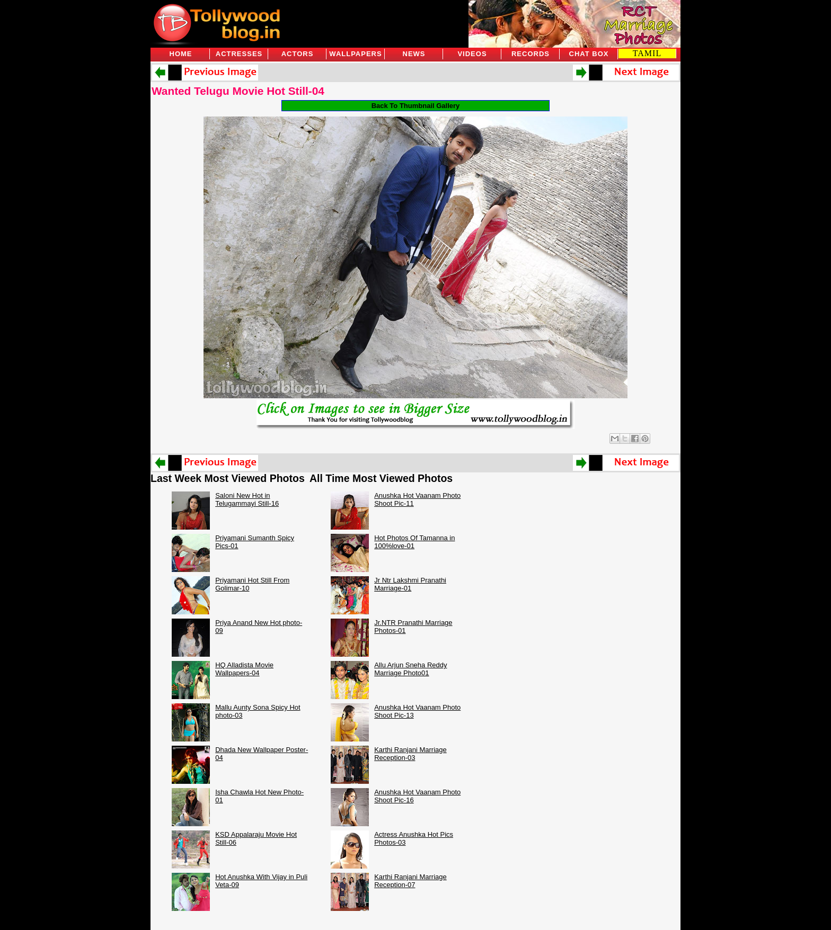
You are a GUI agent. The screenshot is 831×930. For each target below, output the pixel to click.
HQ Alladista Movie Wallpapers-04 (244, 669)
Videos (472, 54)
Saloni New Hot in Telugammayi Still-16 (247, 499)
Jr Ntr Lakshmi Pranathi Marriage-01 (410, 584)
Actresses (239, 54)
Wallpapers (355, 54)
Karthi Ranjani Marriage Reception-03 (410, 754)
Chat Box (589, 54)
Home (181, 54)
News (414, 54)
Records (530, 54)
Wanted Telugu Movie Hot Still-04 (238, 91)
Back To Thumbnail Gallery (416, 106)
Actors (297, 54)
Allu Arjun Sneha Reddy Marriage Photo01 (410, 669)
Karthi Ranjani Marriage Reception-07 (410, 881)
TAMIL (647, 53)
